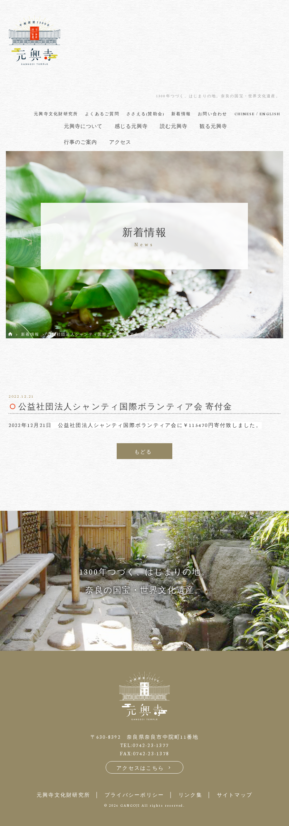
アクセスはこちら (144, 768)
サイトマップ (235, 795)
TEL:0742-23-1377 (144, 745)
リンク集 (190, 795)
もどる (143, 451)
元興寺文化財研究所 (63, 795)
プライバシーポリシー (134, 795)
